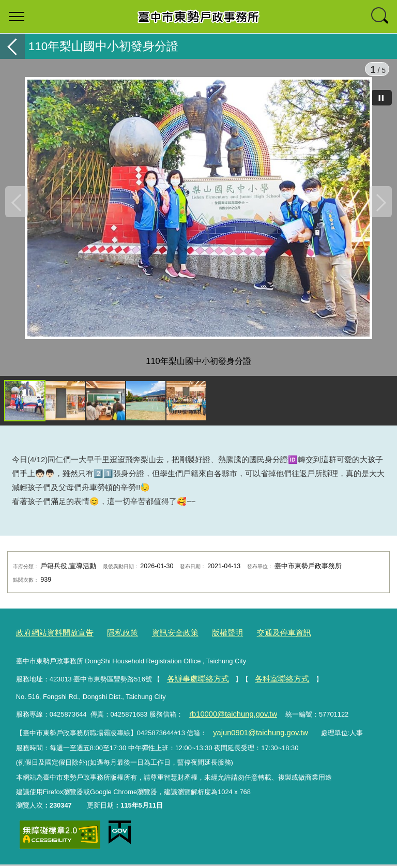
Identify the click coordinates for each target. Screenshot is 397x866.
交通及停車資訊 (255, 641)
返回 (12, 46)
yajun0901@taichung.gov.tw (254, 734)
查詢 (380, 16)
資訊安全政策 (158, 641)
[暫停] (381, 97)
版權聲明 (204, 641)
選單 (16, 16)
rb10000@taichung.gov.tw (227, 718)
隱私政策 (110, 641)
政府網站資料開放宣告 (49, 641)
